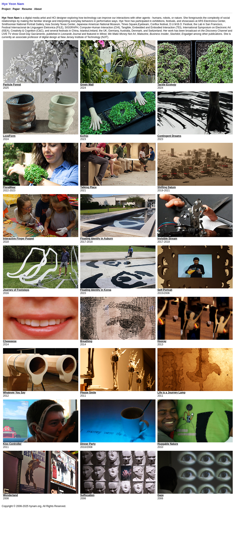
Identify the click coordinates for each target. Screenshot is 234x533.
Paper (17, 9)
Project (6, 9)
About (38, 9)
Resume (27, 9)
